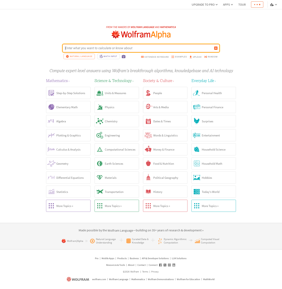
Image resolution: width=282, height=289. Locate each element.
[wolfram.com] (78, 279)
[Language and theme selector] (274, 4)
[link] (120, 230)
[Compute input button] (216, 48)
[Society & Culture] (165, 80)
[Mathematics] (68, 80)
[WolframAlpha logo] (141, 34)
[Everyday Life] (213, 80)
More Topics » (59, 206)
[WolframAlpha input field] (138, 48)
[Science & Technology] (117, 80)
